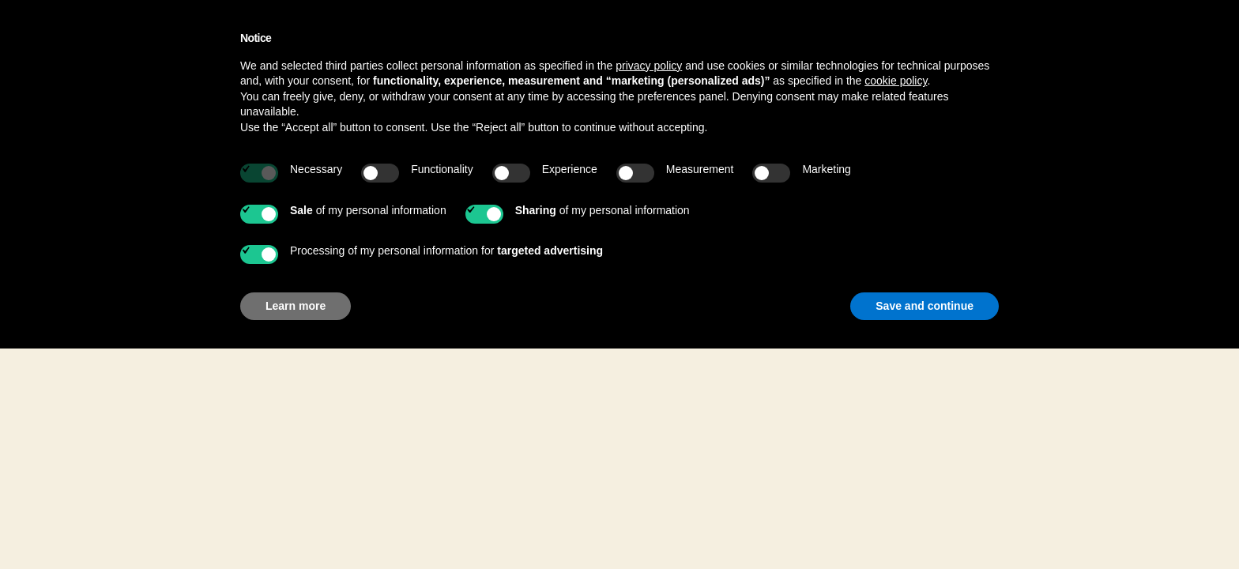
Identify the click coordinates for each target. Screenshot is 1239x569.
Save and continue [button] (925, 306)
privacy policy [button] (649, 65)
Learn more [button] (296, 306)
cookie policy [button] (895, 80)
